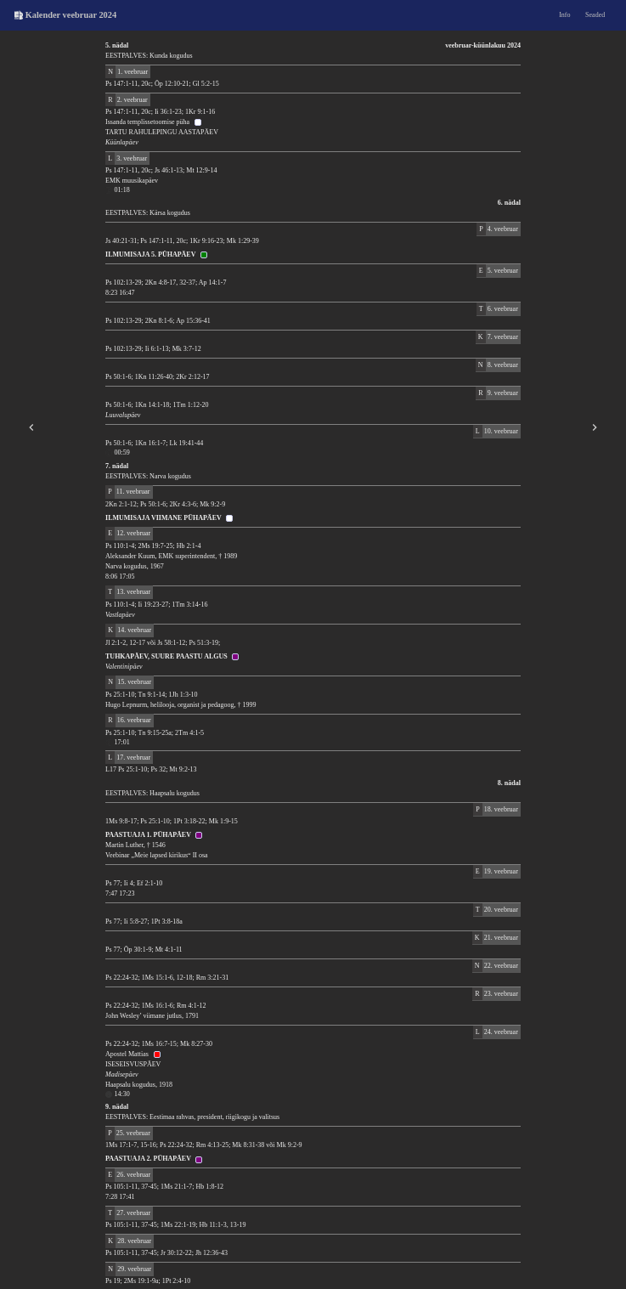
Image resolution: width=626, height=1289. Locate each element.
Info (564, 15)
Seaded (595, 15)
